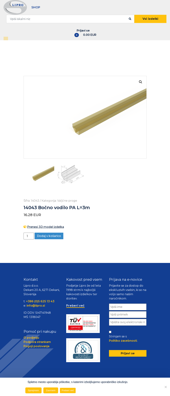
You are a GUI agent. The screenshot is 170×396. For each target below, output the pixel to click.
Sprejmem (33, 390)
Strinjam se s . (123, 339)
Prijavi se (83, 30)
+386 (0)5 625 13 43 (40, 301)
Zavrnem (50, 390)
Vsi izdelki (150, 18)
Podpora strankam (37, 342)
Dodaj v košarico (49, 236)
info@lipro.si (36, 306)
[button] (10, 38)
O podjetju (31, 338)
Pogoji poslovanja (36, 346)
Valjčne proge (67, 201)
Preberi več (68, 390)
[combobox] (70, 19)
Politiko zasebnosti (123, 341)
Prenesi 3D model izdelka (45, 227)
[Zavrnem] (165, 387)
